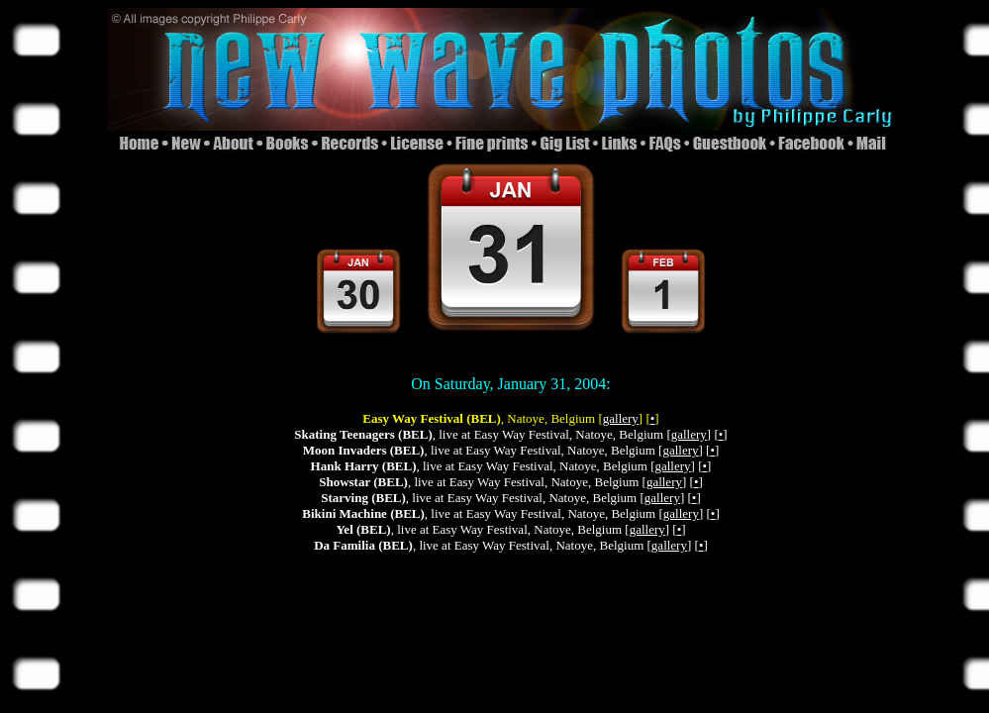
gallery (621, 418)
